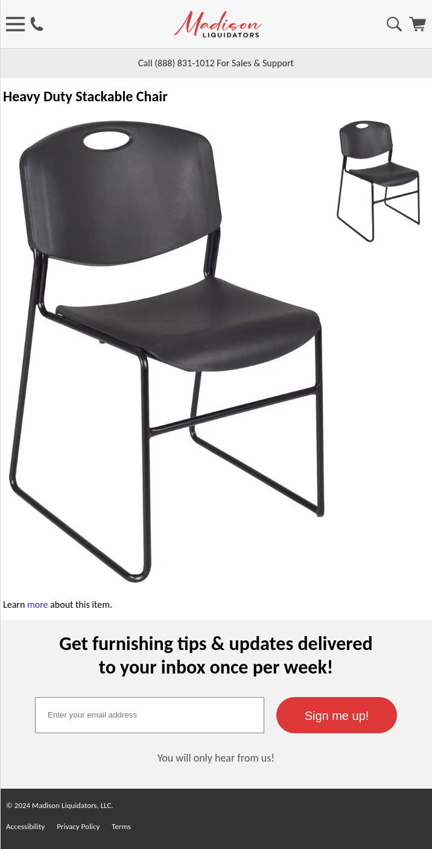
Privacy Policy (78, 826)
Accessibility (25, 826)
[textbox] (149, 715)
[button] (336, 715)
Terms (121, 826)
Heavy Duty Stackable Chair (85, 96)
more (37, 604)
